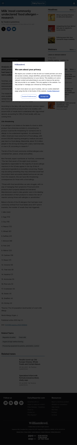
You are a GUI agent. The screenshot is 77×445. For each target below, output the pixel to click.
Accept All (44, 96)
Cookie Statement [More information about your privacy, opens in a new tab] (53, 91)
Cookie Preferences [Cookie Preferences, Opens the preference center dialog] (29, 96)
